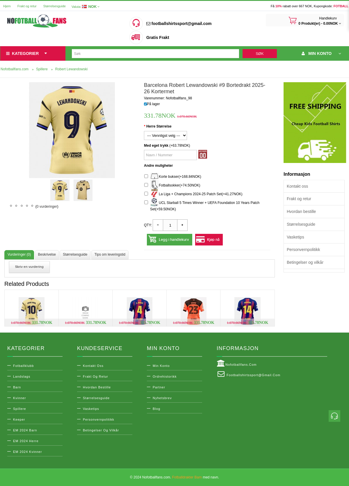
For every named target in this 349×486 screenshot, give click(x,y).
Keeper (19, 419)
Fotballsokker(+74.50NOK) (172, 185)
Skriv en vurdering (29, 267)
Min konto (161, 365)
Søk (259, 53)
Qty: (148, 225)
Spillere (19, 408)
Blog (156, 408)
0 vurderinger (47, 207)
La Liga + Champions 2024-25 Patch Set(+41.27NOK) (193, 194)
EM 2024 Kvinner (27, 451)
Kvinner (19, 398)
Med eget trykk (156, 146)
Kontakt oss (297, 186)
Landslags (21, 376)
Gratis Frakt (157, 37)
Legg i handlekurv (174, 239)
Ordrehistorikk (165, 376)
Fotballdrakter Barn (187, 477)
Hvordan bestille (301, 211)
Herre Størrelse (159, 126)
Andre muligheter (158, 166)
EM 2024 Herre (26, 441)
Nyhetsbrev (162, 398)
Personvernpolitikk (303, 249)
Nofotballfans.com (237, 363)
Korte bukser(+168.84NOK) (172, 176)
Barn (17, 387)
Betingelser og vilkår (305, 262)
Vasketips (295, 237)
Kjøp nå (213, 239)
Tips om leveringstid (110, 254)
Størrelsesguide (54, 6)
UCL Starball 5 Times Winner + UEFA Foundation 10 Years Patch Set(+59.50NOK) (201, 205)
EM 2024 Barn (25, 430)
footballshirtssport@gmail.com (178, 23)
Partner (159, 387)
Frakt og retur (27, 6)
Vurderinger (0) (19, 254)
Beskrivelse (47, 254)
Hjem (7, 6)
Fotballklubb (23, 365)
